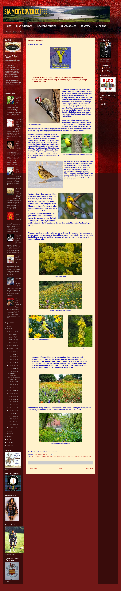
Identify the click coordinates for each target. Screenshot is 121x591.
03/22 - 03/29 (13, 396)
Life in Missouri (51, 457)
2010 (8, 442)
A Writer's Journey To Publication (18, 217)
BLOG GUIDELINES (24, 26)
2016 (8, 326)
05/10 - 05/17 (13, 365)
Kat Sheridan (107, 68)
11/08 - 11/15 (12, 337)
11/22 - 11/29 (12, 331)
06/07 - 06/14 (13, 357)
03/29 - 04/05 (13, 393)
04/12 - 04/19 (13, 388)
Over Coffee (70, 457)
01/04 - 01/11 (12, 427)
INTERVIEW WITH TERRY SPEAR (18, 100)
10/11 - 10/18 (12, 346)
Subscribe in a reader (105, 100)
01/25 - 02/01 (13, 419)
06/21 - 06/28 (13, 351)
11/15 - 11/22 (12, 334)
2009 (8, 445)
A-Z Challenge (36, 457)
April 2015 (44, 457)
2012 (8, 437)
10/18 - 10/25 (12, 343)
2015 (8, 329)
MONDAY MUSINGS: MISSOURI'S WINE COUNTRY (14, 379)
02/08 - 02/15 (13, 413)
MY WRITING (101, 26)
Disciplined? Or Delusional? (18, 258)
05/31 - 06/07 (13, 360)
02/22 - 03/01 (13, 408)
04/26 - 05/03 (13, 371)
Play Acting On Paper (18, 169)
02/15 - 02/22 (13, 410)
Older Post (89, 468)
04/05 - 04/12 (13, 391)
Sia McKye (77, 457)
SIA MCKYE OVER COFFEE (25, 12)
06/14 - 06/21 (13, 354)
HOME (8, 26)
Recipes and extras (14, 31)
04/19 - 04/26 (13, 385)
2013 (8, 434)
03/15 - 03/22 (13, 399)
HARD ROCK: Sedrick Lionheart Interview (18, 145)
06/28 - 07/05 (13, 348)
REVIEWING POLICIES (46, 26)
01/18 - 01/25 (12, 422)
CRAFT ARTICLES (68, 26)
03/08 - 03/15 (13, 402)
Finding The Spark (17, 300)
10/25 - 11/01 (12, 340)
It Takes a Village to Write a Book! (18, 122)
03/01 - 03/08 (13, 405)
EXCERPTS (85, 26)
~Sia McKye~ (37, 454)
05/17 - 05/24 (13, 363)
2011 (8, 440)
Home (61, 468)
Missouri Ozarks (61, 457)
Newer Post (32, 468)
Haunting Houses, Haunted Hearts (18, 237)
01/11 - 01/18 (12, 425)
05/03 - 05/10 (13, 368)
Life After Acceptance (18, 280)
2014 (8, 431)
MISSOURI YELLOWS (12, 374)
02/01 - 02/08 (13, 416)
